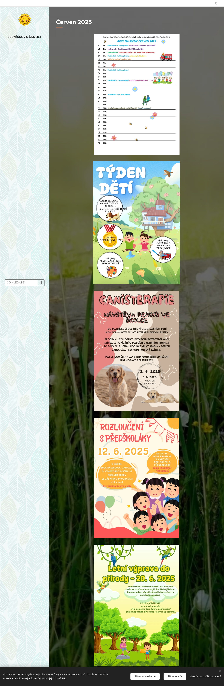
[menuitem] (24, 298)
